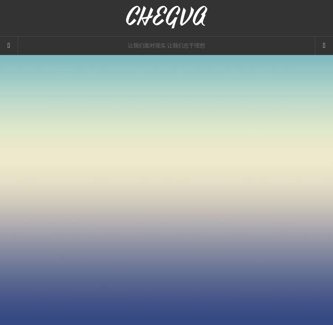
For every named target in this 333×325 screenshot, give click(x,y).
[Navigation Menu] (324, 46)
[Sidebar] (9, 46)
